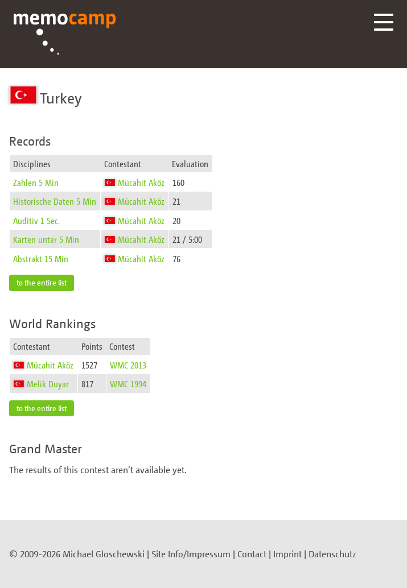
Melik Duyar (48, 384)
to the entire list (42, 282)
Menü (383, 22)
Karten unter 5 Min (46, 239)
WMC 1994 (128, 384)
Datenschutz (332, 554)
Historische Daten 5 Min (54, 201)
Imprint (287, 554)
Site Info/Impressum (191, 554)
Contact (251, 554)
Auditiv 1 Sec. (36, 220)
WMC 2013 (128, 365)
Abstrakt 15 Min (40, 258)
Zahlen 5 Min (36, 182)
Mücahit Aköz (141, 182)
